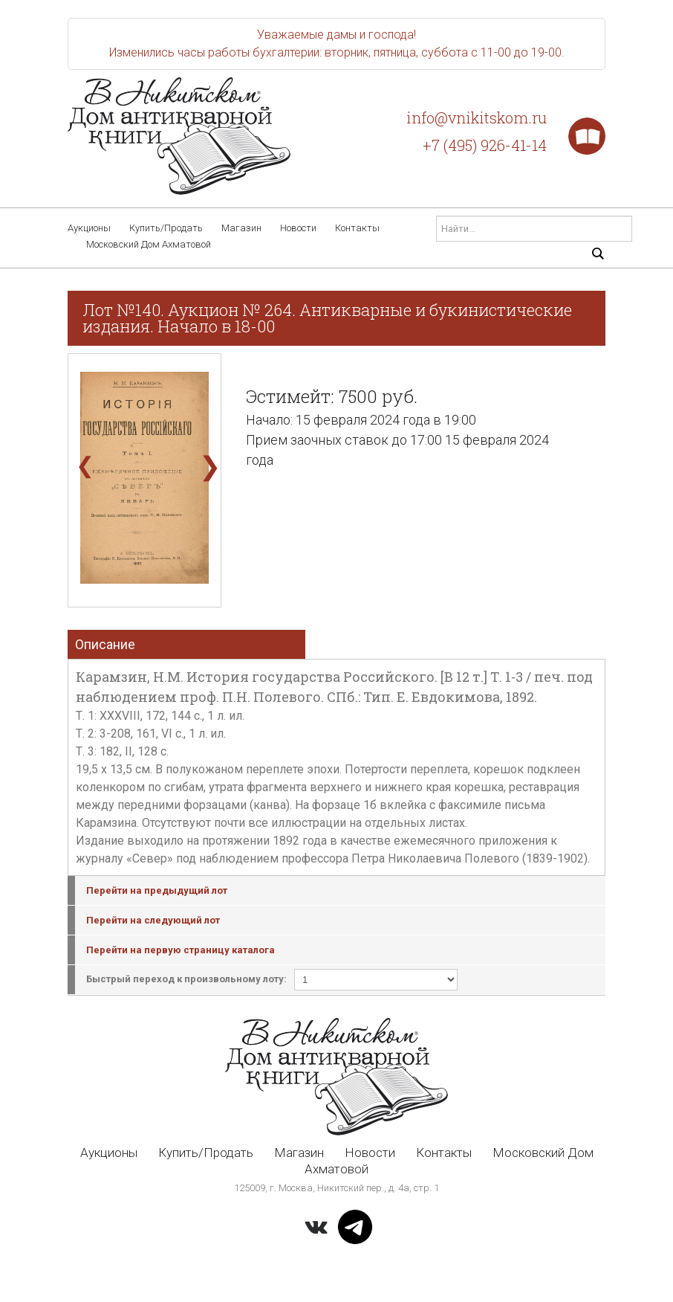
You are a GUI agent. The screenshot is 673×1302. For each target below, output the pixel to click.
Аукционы (89, 227)
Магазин (241, 227)
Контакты (357, 227)
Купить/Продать (166, 227)
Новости (298, 227)
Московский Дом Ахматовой (148, 244)
